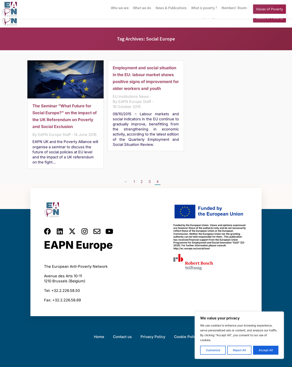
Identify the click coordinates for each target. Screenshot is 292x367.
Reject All (239, 350)
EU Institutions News (131, 96)
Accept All (266, 350)
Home (99, 337)
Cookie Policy (186, 337)
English (220, 3)
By (51, 134)
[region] (239, 335)
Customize (213, 350)
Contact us (122, 337)
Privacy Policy (153, 337)
